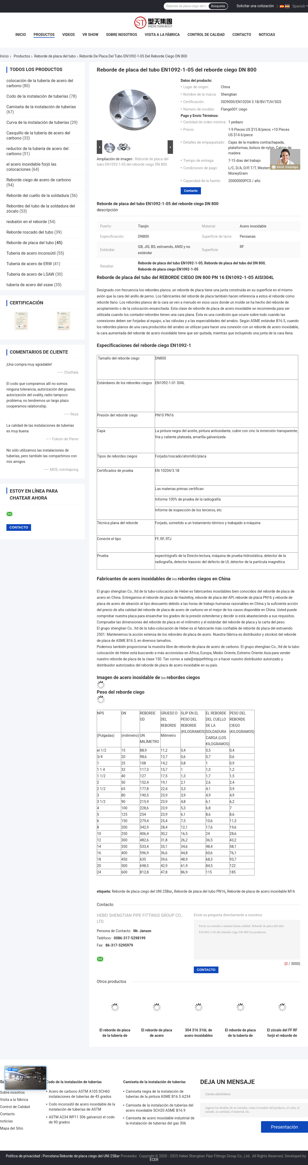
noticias (267, 35)
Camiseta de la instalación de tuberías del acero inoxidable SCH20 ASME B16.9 (159, 1107)
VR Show (90, 35)
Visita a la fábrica (162, 35)
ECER (154, 1160)
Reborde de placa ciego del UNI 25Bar (142, 891)
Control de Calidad (206, 35)
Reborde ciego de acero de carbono (38, 179)
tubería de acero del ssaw (29, 284)
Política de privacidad (23, 1156)
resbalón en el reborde (26, 221)
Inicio (20, 35)
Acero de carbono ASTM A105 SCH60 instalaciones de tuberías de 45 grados (80, 1094)
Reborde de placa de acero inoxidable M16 (261, 891)
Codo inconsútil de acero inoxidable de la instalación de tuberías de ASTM (82, 1106)
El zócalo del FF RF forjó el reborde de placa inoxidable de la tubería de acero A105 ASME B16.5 (282, 1033)
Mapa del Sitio (11, 1128)
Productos (44, 35)
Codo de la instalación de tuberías (37, 96)
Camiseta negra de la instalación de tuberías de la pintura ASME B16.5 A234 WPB (158, 1094)
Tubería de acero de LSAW (30, 274)
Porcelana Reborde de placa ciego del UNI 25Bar (81, 1156)
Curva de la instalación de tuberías (37, 122)
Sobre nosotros (121, 35)
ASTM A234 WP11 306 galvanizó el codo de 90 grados (82, 1119)
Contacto (241, 35)
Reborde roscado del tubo (29, 232)
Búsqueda (218, 6)
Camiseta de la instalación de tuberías (41, 106)
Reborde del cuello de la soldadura (37, 195)
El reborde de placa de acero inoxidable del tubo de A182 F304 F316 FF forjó (156, 1033)
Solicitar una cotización (255, 6)
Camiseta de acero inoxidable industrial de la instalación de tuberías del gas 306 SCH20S (160, 1121)
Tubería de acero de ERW (29, 263)
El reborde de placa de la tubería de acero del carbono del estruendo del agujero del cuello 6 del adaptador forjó (114, 1033)
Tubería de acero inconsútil (31, 253)
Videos (68, 35)
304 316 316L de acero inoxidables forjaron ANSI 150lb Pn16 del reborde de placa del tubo (198, 1033)
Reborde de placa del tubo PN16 (199, 891)
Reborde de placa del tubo (55, 56)
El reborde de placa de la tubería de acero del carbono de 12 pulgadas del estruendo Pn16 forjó (240, 1033)
